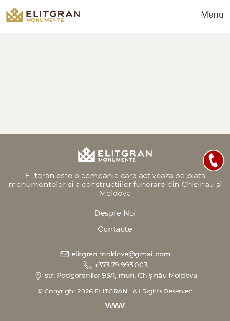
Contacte (115, 229)
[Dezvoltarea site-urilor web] (115, 305)
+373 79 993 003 (115, 265)
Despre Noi (115, 213)
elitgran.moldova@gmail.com (115, 254)
